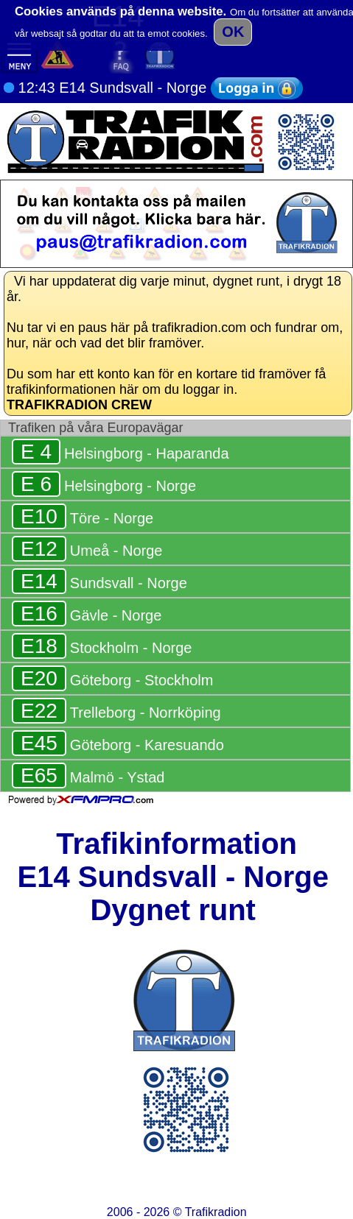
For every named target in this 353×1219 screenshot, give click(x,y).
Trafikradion (216, 1212)
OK (233, 32)
